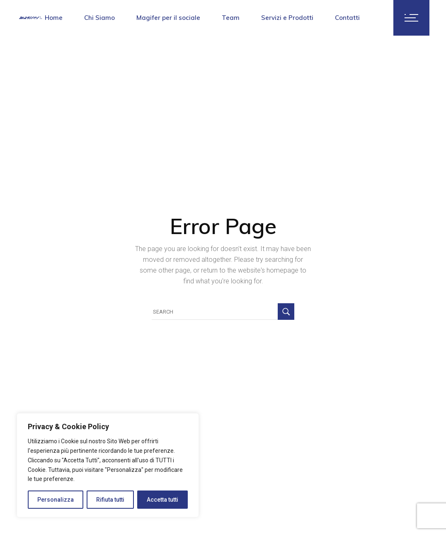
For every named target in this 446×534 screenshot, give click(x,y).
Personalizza (55, 499)
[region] (108, 465)
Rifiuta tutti (110, 499)
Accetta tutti (162, 499)
